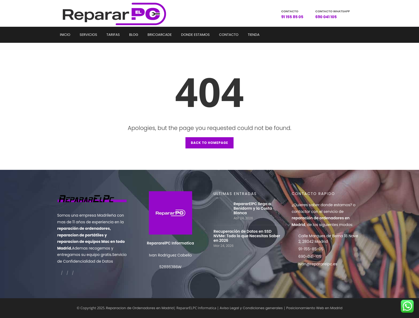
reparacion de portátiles (80, 235)
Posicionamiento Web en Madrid (314, 308)
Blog (133, 34)
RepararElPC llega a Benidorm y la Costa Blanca (253, 208)
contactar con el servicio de (321, 218)
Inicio (65, 34)
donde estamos (335, 205)
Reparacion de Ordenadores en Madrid (140, 308)
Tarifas (113, 34)
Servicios (88, 34)
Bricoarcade (160, 34)
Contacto (228, 34)
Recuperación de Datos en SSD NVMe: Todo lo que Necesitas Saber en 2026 (247, 236)
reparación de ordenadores (83, 228)
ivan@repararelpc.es (317, 264)
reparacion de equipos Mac (83, 241)
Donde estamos (195, 34)
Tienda (253, 34)
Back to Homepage (209, 142)
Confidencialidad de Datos (88, 261)
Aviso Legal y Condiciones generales (251, 308)
